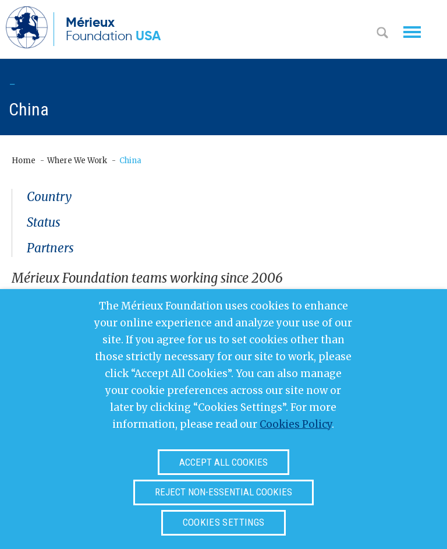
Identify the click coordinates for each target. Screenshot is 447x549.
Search (382, 34)
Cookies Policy (296, 424)
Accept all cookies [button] (223, 462)
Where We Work (77, 161)
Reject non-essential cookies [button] (223, 492)
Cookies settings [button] (223, 522)
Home (24, 161)
